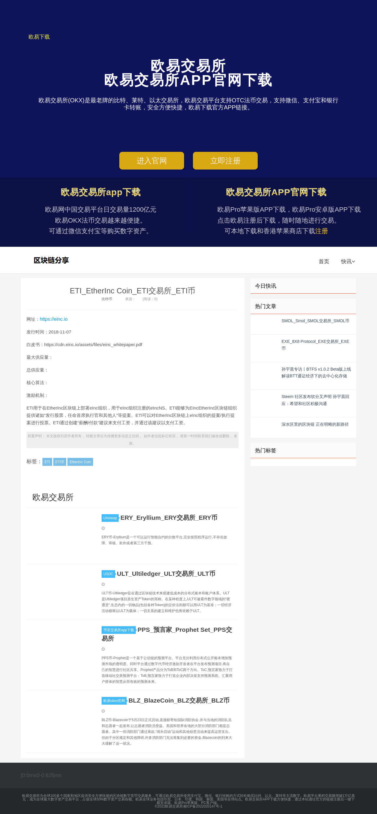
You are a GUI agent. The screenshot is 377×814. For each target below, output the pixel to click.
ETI (47, 462)
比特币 (107, 299)
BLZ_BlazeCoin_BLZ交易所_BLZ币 (178, 700)
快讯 (348, 261)
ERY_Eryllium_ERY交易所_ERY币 (168, 517)
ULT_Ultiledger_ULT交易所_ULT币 (166, 573)
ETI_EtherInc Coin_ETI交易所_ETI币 (132, 290)
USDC (109, 574)
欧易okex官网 (115, 701)
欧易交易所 (52, 260)
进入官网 (152, 160)
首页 (324, 261)
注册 (321, 231)
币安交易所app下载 (119, 630)
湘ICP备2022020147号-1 (202, 806)
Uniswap (111, 518)
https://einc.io (53, 319)
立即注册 (225, 160)
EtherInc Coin (80, 462)
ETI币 (60, 462)
